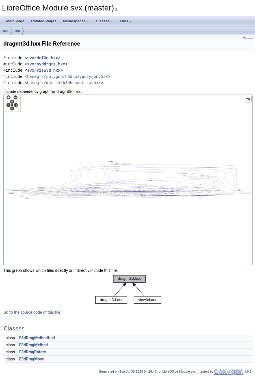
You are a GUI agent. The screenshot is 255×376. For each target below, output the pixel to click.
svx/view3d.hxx (43, 70)
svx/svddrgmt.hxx (46, 64)
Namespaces (76, 21)
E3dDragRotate (32, 352)
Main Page (15, 21)
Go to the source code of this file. (32, 312)
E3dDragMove (31, 359)
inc (17, 31)
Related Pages (43, 21)
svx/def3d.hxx (42, 58)
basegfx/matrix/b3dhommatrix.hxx (64, 83)
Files (126, 21)
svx (5, 31)
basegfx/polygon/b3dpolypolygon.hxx (67, 76)
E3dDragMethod (33, 345)
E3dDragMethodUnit (37, 338)
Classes (104, 21)
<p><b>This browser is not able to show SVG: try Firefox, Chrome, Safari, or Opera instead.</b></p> (128, 180)
